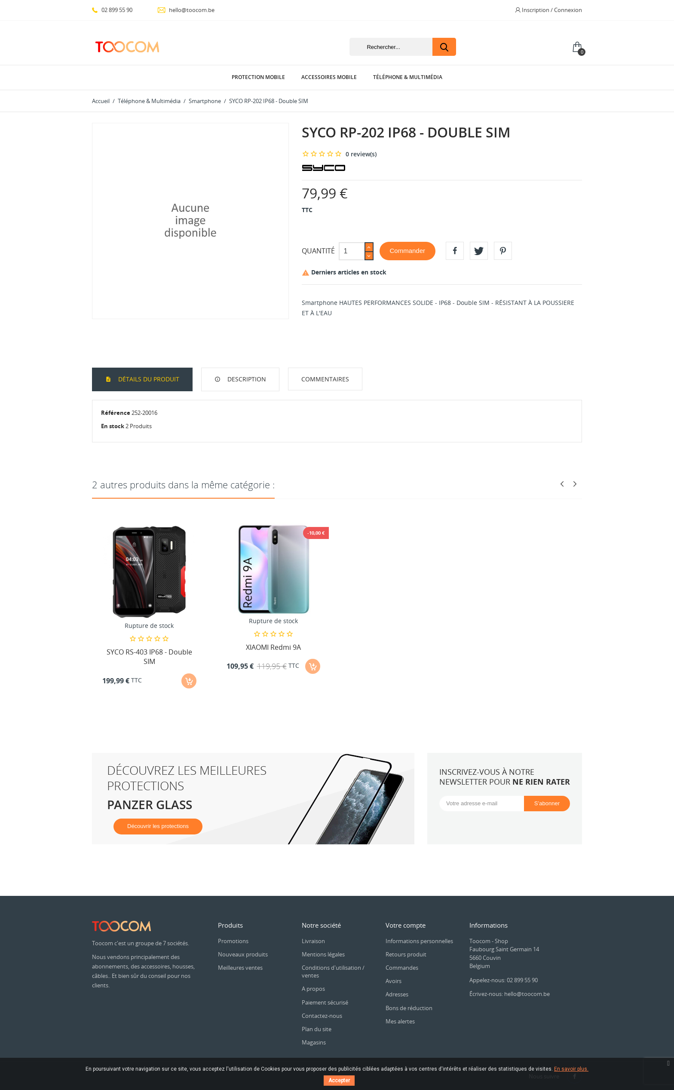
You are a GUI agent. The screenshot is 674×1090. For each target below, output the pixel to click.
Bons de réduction (409, 1008)
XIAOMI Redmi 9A (273, 647)
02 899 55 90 (112, 10)
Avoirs (393, 981)
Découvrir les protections (158, 826)
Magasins (314, 1042)
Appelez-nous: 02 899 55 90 (503, 980)
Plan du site (316, 1029)
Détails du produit (147, 379)
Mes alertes (400, 1021)
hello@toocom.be (185, 10)
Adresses (397, 994)
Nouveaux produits (243, 954)
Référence (115, 413)
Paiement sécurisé (325, 1002)
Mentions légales (323, 954)
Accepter (339, 1081)
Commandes (402, 967)
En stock (112, 426)
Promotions (233, 941)
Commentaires (325, 379)
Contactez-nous (322, 1016)
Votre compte (406, 925)
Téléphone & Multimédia (407, 77)
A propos (313, 989)
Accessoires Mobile (329, 77)
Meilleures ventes (240, 967)
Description (246, 379)
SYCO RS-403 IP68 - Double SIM (149, 656)
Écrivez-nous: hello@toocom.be (509, 994)
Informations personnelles (419, 941)
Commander (408, 250)
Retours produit (406, 954)
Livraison (313, 941)
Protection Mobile (258, 77)
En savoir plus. (571, 1069)
